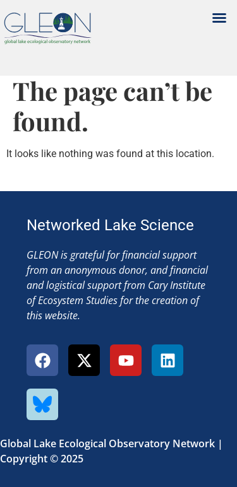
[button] (219, 17)
